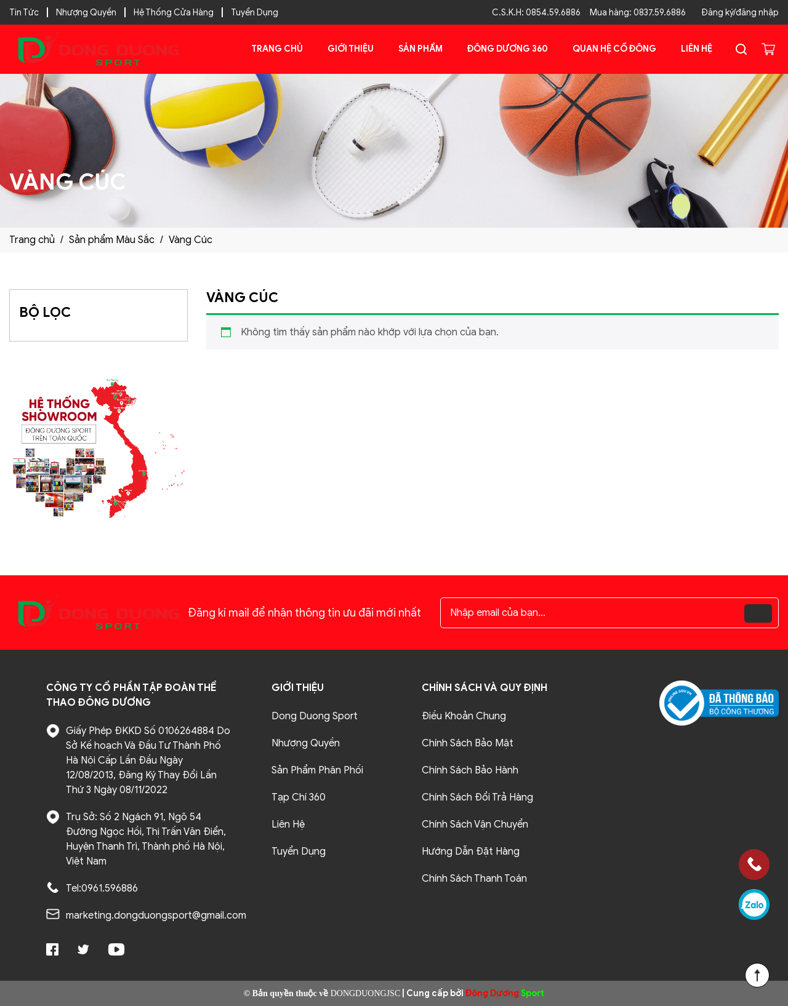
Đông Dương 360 (507, 49)
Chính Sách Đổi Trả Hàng (477, 797)
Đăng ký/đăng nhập (740, 12)
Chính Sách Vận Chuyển (475, 824)
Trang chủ (277, 49)
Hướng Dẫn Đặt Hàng (471, 851)
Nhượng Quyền (86, 12)
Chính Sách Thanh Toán (474, 878)
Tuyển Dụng (254, 12)
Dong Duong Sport (314, 716)
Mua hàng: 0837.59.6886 (638, 12)
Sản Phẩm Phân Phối (317, 770)
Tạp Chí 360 (298, 797)
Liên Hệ (696, 49)
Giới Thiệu (351, 49)
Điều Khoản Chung (464, 716)
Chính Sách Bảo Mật (467, 743)
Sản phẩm (420, 49)
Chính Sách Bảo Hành (470, 770)
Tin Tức (24, 12)
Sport (504, 993)
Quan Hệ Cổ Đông (614, 49)
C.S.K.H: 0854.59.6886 (536, 12)
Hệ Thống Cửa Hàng (174, 12)
